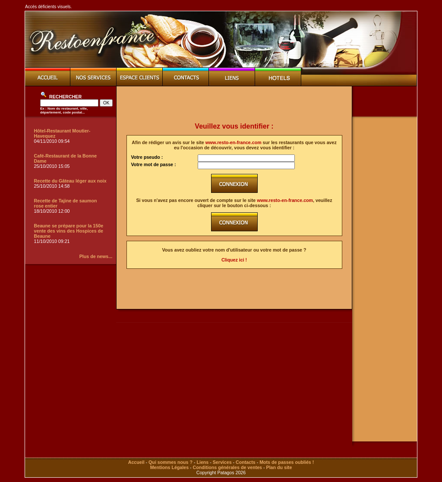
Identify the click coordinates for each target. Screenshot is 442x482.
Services (222, 462)
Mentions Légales (169, 467)
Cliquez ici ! (234, 259)
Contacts (246, 462)
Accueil (136, 462)
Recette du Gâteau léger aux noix (70, 180)
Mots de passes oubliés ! (286, 462)
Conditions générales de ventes (227, 467)
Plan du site (279, 467)
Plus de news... (95, 256)
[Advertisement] (234, 104)
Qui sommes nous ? (170, 462)
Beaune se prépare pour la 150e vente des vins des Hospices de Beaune (69, 231)
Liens (202, 462)
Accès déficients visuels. (48, 6)
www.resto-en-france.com (233, 142)
